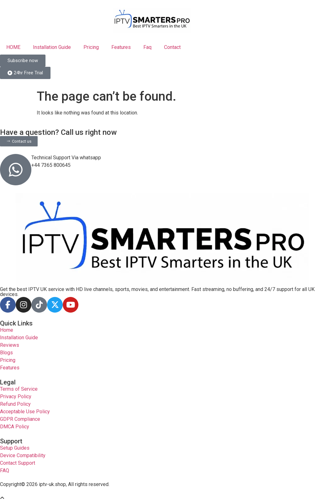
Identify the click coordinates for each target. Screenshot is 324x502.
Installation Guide (52, 47)
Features (121, 47)
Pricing (91, 47)
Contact (172, 47)
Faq (147, 47)
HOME (13, 47)
